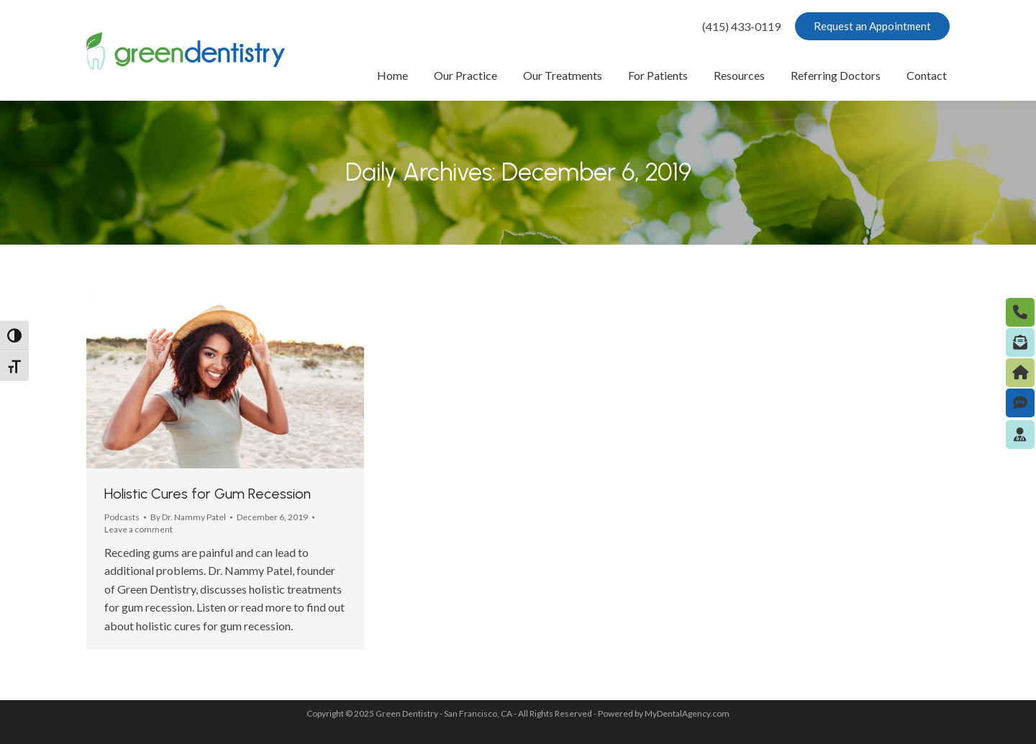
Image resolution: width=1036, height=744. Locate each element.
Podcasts (122, 517)
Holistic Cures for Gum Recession (207, 493)
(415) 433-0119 (741, 26)
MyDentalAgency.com (687, 713)
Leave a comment (138, 529)
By (188, 517)
